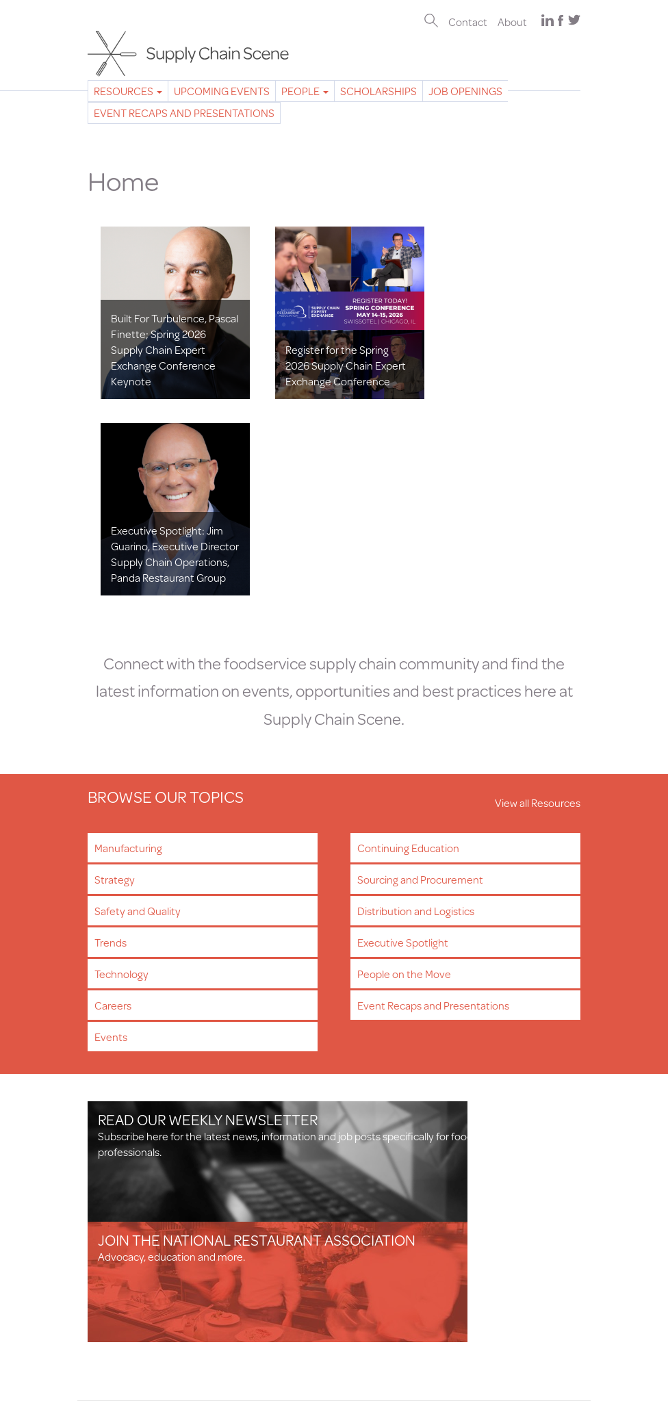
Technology (121, 765)
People (305, 91)
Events (110, 828)
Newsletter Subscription (144, 1240)
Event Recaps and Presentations (184, 112)
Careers (112, 796)
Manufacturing (128, 639)
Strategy (114, 670)
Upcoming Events (222, 91)
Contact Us (114, 1294)
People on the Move (404, 765)
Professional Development (150, 1271)
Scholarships (378, 91)
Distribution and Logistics (415, 702)
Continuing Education (408, 639)
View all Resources (537, 593)
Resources (128, 91)
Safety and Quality (137, 702)
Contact (467, 21)
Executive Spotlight (402, 733)
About (512, 21)
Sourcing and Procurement (420, 670)
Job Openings (465, 91)
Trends (110, 733)
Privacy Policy (119, 1325)
